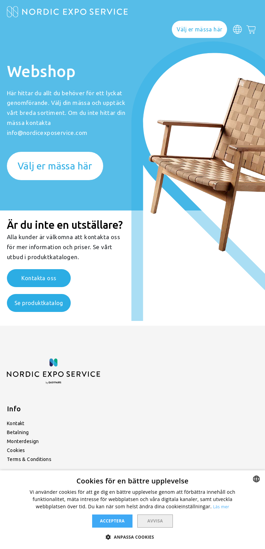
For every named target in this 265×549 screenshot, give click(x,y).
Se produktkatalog (38, 303)
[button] (132, 537)
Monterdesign (23, 441)
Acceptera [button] (112, 521)
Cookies (16, 450)
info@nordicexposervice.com (47, 132)
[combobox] (256, 479)
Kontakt (15, 423)
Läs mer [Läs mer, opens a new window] (221, 507)
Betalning (18, 432)
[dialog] (132, 509)
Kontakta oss (39, 278)
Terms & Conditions (29, 459)
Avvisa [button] (155, 521)
